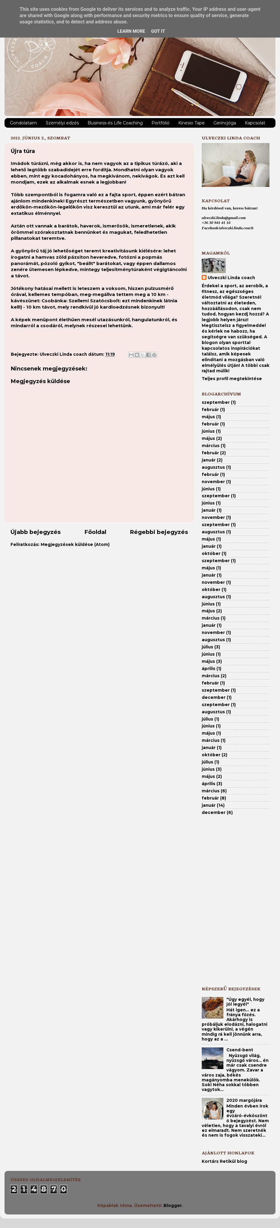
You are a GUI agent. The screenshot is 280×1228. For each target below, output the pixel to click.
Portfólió (160, 123)
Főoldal (95, 532)
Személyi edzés (62, 123)
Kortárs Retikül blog (224, 1161)
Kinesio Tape (191, 123)
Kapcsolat (255, 123)
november (213, 481)
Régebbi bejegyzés (159, 532)
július (207, 646)
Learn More (131, 31)
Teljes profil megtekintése (232, 378)
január (209, 460)
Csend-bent (239, 1049)
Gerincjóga (224, 123)
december (214, 697)
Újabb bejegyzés (36, 532)
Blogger (172, 1205)
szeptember (216, 402)
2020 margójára (244, 1100)
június (208, 431)
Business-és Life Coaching (115, 123)
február (210, 409)
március (210, 445)
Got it (158, 31)
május (208, 416)
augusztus (213, 467)
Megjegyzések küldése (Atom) (75, 544)
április (208, 668)
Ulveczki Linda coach (231, 277)
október (211, 553)
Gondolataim (23, 123)
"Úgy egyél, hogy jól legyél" (245, 1002)
